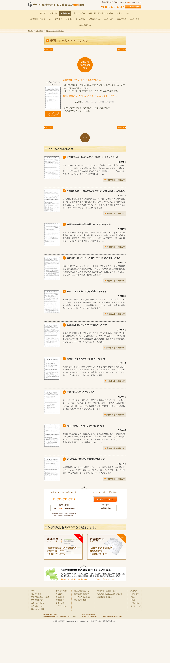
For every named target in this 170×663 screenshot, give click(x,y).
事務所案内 (101, 18)
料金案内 (59, 625)
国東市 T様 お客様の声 (115, 206)
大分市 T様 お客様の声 (115, 273)
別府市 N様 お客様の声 (115, 172)
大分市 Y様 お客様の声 (115, 239)
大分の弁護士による (59, 4)
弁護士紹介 (89, 18)
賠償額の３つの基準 (81, 625)
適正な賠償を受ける (81, 622)
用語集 (132, 631)
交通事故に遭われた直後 (40, 628)
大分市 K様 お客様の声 (115, 407)
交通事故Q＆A (75, 18)
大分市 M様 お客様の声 (115, 340)
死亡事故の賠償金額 (104, 628)
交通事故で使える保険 (58, 18)
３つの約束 (60, 628)
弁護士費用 (113, 18)
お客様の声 (56, 13)
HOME (35, 13)
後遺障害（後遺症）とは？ (107, 622)
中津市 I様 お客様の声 (116, 374)
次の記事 (49, 42)
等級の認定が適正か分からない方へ (110, 625)
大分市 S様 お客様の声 (115, 441)
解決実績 (45, 13)
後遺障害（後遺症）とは (128, 13)
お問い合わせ (135, 634)
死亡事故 (42, 18)
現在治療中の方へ (37, 631)
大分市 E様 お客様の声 (115, 307)
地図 (74, 648)
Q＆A (132, 628)
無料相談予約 (126, 18)
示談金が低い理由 (37, 641)
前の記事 (121, 42)
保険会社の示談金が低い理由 (89, 13)
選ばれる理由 (69, 13)
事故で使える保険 (80, 631)
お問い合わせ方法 (37, 634)
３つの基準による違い (82, 628)
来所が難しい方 (37, 637)
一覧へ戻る (85, 130)
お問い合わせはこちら (105, 492)
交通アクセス (61, 637)
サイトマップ (135, 637)
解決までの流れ (109, 13)
